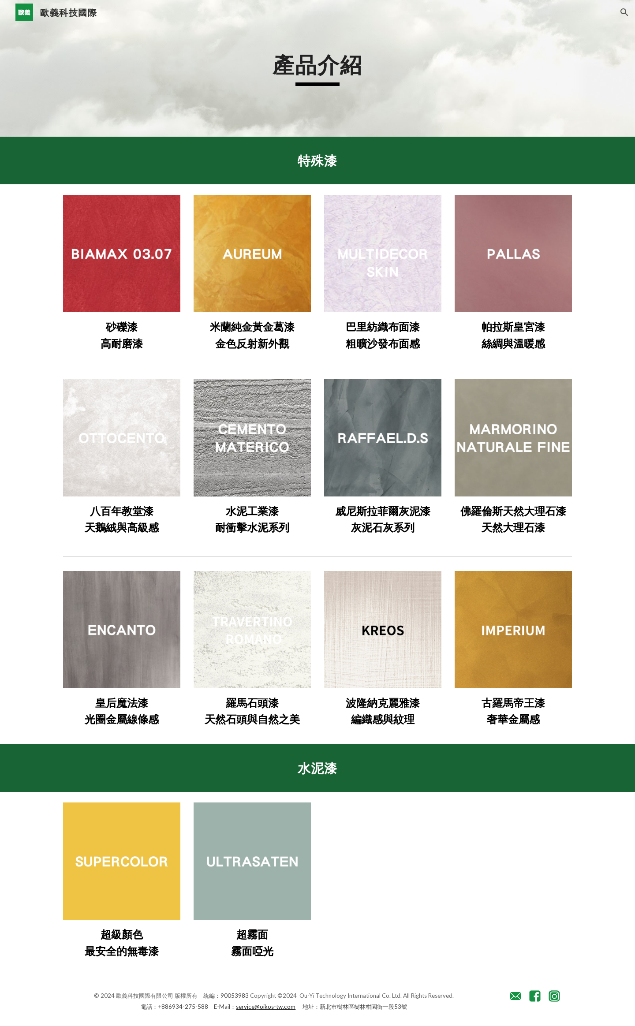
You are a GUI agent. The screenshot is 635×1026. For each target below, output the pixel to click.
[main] (317, 68)
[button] (624, 12)
